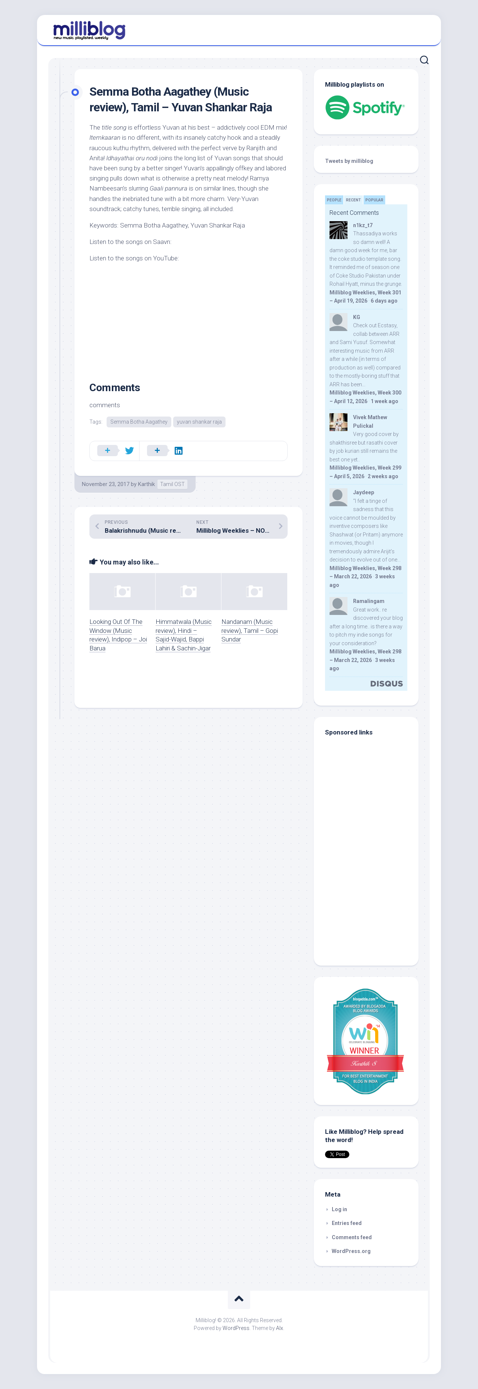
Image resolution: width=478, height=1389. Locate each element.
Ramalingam (368, 601)
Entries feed (347, 1223)
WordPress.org (351, 1251)
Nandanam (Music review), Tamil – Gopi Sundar (249, 630)
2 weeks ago (383, 476)
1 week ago (384, 401)
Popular (374, 200)
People (334, 200)
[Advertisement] (372, 904)
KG (356, 317)
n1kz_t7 (363, 225)
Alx (279, 1328)
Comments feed (352, 1237)
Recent (353, 200)
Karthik (146, 484)
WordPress (236, 1328)
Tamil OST (172, 484)
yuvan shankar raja (199, 422)
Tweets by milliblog (349, 161)
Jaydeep (363, 492)
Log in (339, 1209)
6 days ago (384, 301)
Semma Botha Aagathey (139, 422)
